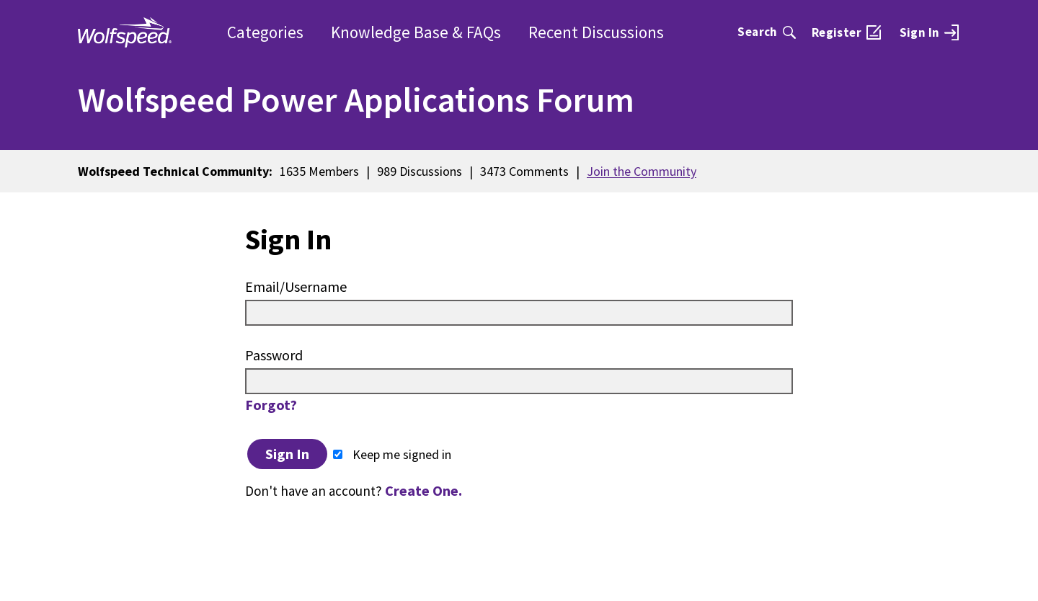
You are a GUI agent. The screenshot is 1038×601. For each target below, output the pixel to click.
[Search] (767, 32)
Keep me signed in (392, 454)
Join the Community (641, 171)
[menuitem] (929, 32)
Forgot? (271, 405)
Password (274, 355)
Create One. (423, 490)
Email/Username (296, 286)
